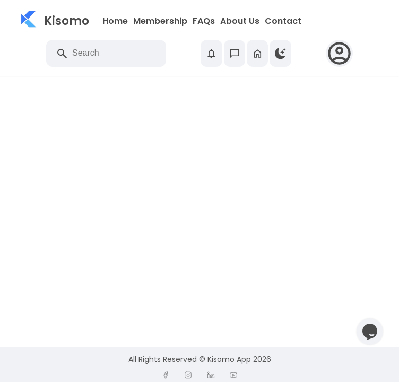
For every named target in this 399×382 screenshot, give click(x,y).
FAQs (204, 21)
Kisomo (66, 21)
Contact (283, 21)
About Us (239, 21)
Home (115, 21)
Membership (160, 21)
